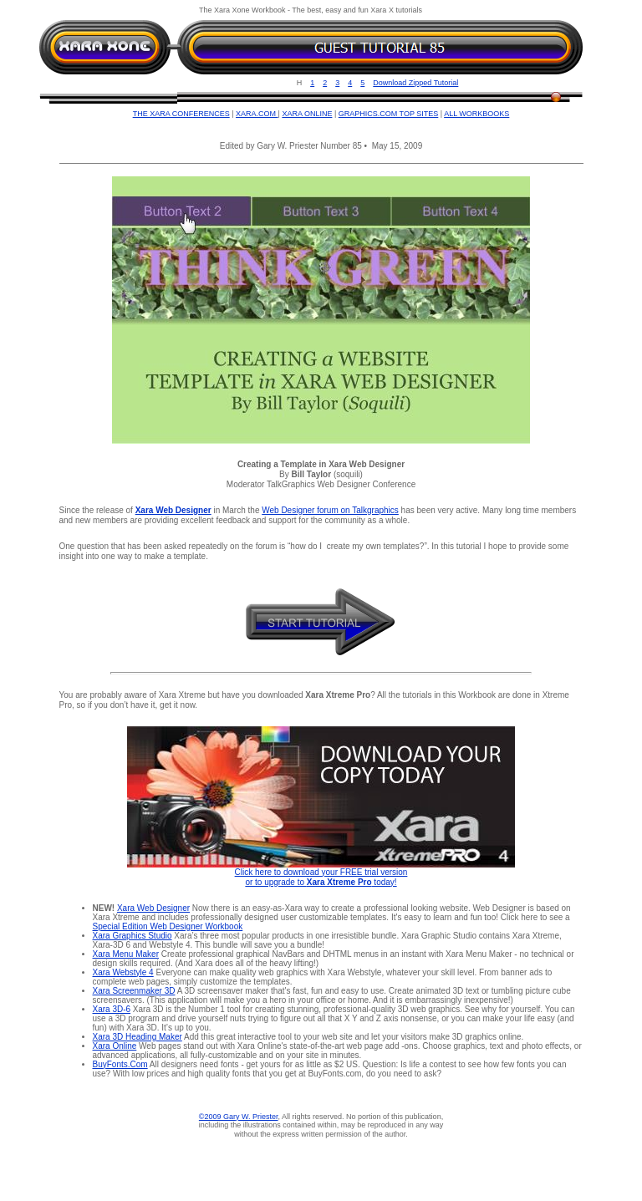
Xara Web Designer (153, 908)
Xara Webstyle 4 (123, 972)
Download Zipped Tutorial (415, 83)
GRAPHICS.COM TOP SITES (389, 113)
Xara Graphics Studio (132, 935)
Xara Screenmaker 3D (134, 990)
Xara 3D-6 (112, 1009)
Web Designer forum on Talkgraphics (330, 510)
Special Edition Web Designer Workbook (168, 926)
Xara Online (115, 1046)
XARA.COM (257, 113)
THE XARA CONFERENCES (181, 113)
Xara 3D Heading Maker (137, 1036)
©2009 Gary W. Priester (238, 1116)
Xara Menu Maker (126, 954)
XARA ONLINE (307, 113)
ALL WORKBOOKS (476, 113)
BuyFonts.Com (120, 1064)
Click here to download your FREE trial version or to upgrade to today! (321, 877)
